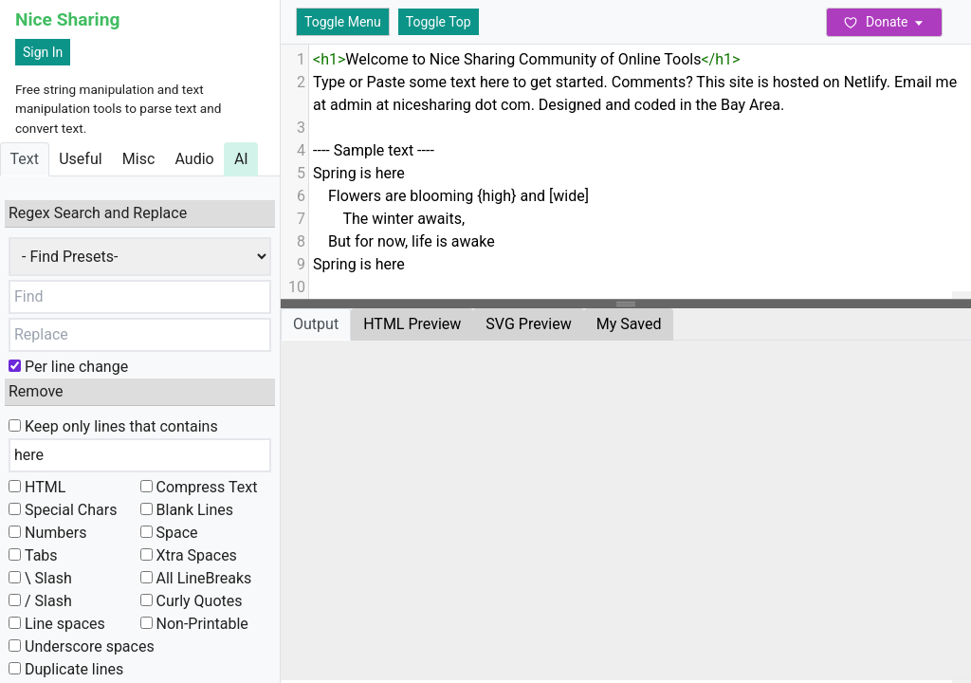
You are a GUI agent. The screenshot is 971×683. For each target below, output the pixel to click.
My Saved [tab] (629, 324)
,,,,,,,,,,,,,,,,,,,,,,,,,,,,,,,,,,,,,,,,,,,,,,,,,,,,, (140, 256)
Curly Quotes (191, 601)
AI (241, 159)
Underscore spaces (82, 646)
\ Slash (40, 578)
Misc (139, 159)
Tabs (33, 555)
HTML (37, 487)
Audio (193, 159)
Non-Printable (194, 624)
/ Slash (40, 601)
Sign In (43, 52)
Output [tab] (316, 324)
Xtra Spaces (188, 555)
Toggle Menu (342, 21)
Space (169, 533)
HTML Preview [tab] (412, 324)
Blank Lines (187, 510)
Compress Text (199, 487)
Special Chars (63, 510)
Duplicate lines (66, 669)
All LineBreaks (196, 578)
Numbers (47, 533)
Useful (80, 159)
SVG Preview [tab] (528, 324)
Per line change (68, 367)
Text (24, 159)
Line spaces (57, 624)
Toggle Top (438, 21)
